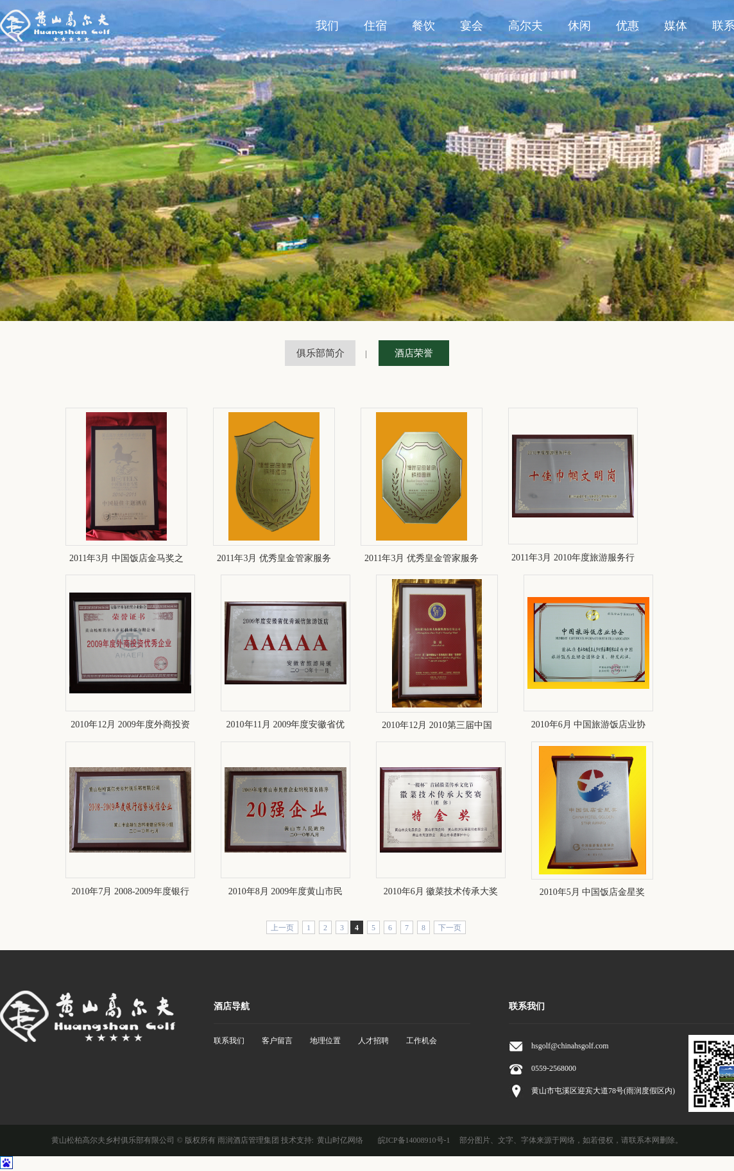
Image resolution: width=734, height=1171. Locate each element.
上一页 (282, 927)
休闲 (579, 25)
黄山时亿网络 (340, 1140)
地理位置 (325, 1040)
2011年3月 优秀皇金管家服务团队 (421, 559)
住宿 (375, 25)
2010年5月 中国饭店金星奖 (592, 892)
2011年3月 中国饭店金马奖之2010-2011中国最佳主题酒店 (126, 559)
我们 (327, 25)
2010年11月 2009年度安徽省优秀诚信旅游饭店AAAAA (285, 725)
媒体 (675, 25)
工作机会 (421, 1040)
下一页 (449, 927)
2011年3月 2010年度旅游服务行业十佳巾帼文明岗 (573, 558)
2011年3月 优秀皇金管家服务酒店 (274, 559)
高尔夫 (525, 25)
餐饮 (423, 25)
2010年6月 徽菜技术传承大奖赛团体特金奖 (441, 892)
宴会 (471, 25)
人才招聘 (373, 1040)
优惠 (627, 25)
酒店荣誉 (414, 353)
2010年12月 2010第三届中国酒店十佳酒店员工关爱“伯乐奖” (437, 726)
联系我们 (229, 1040)
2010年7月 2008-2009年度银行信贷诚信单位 (130, 892)
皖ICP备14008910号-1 (414, 1140)
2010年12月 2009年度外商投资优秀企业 (130, 725)
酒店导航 (232, 1006)
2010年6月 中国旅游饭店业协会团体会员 (588, 725)
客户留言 (277, 1040)
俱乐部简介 (320, 353)
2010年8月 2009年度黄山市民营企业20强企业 (285, 892)
